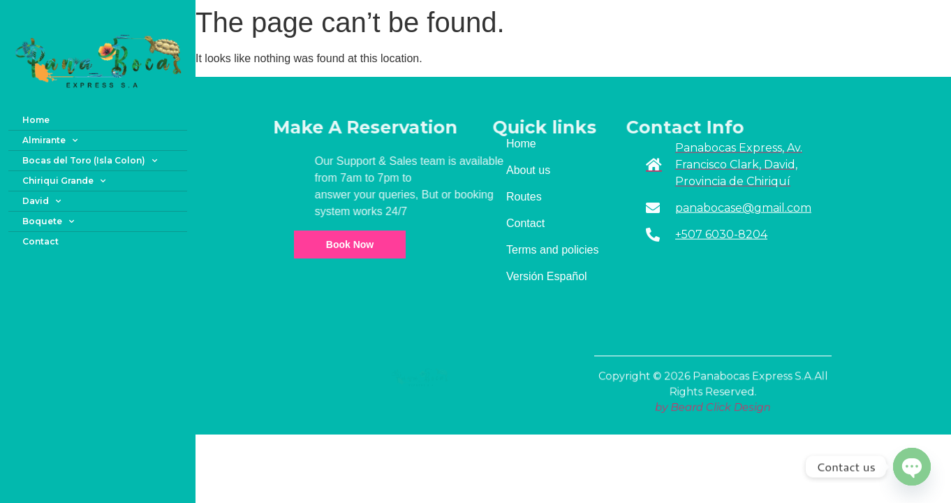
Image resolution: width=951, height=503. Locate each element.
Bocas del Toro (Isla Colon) (89, 160)
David (41, 201)
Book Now (350, 244)
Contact (40, 241)
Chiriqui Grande (63, 181)
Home (36, 120)
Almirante (50, 140)
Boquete (48, 221)
